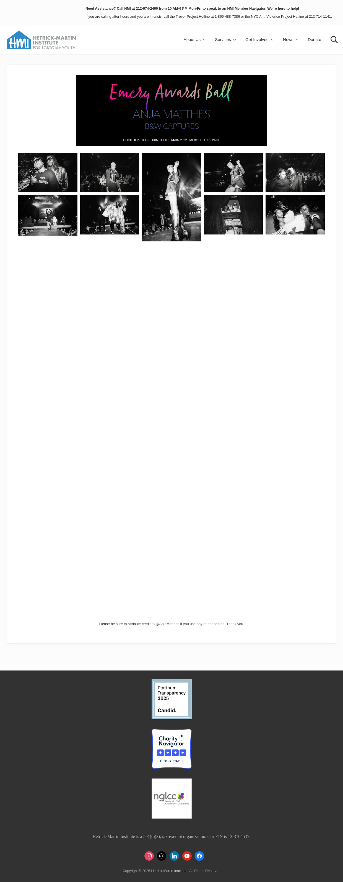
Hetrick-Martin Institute (168, 871)
